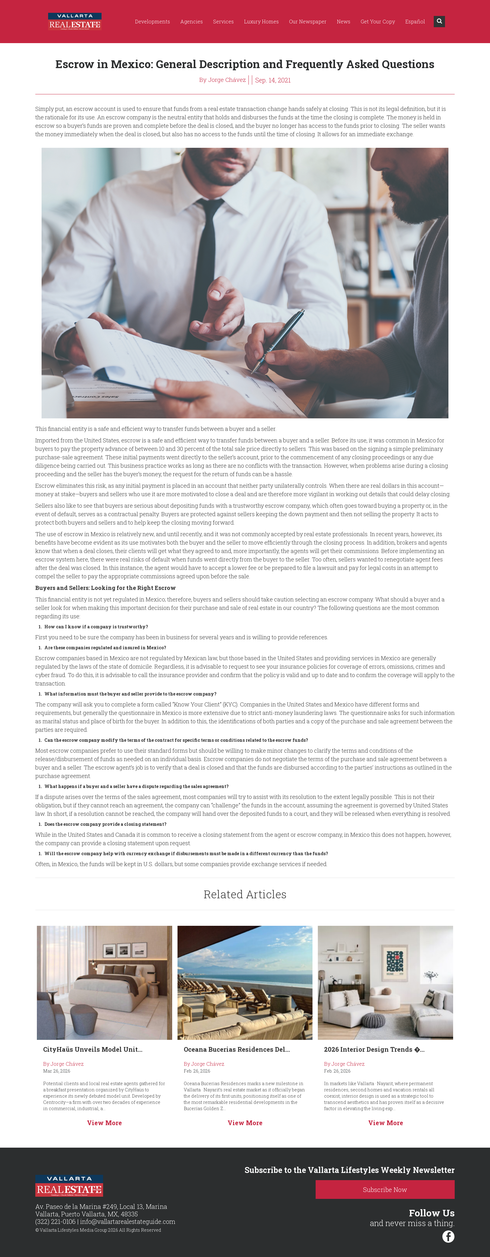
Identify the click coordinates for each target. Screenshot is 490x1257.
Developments (152, 21)
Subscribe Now (401, 1189)
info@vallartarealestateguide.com (129, 1222)
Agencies (191, 21)
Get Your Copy (378, 21)
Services (223, 21)
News (343, 21)
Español (415, 21)
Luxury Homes (261, 21)
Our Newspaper (308, 21)
